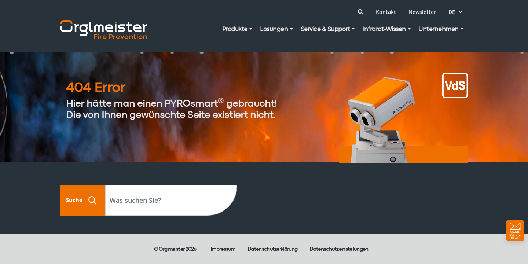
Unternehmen (438, 29)
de (455, 11)
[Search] (171, 200)
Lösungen (274, 29)
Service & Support (325, 29)
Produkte (234, 29)
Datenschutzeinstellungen (338, 249)
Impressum (222, 249)
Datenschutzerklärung (272, 249)
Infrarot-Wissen (384, 29)
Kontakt (386, 11)
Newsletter (422, 11)
